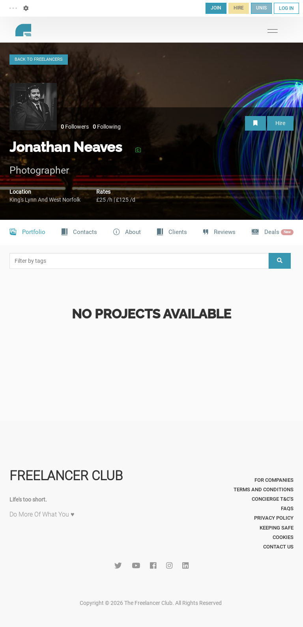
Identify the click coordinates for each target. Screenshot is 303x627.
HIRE (239, 8)
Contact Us (278, 547)
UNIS (261, 8)
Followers (75, 127)
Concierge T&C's (273, 499)
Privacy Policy (274, 518)
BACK (39, 59)
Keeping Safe (277, 528)
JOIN (216, 8)
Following (107, 127)
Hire (280, 123)
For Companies (274, 480)
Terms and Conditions (264, 489)
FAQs (287, 508)
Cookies (283, 537)
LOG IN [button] (286, 8)
